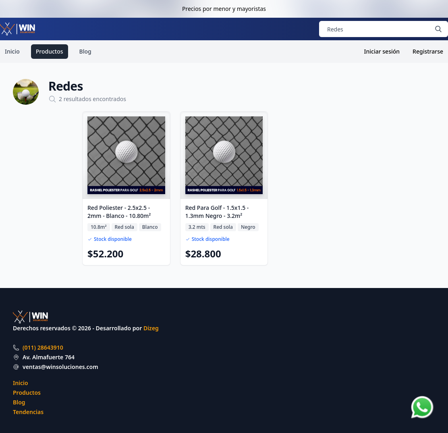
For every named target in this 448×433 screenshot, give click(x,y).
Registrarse (428, 51)
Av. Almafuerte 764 (49, 357)
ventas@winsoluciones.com (60, 367)
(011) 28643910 (43, 347)
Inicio (12, 51)
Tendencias (28, 412)
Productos (49, 51)
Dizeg (151, 328)
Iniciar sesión (382, 51)
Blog (85, 51)
